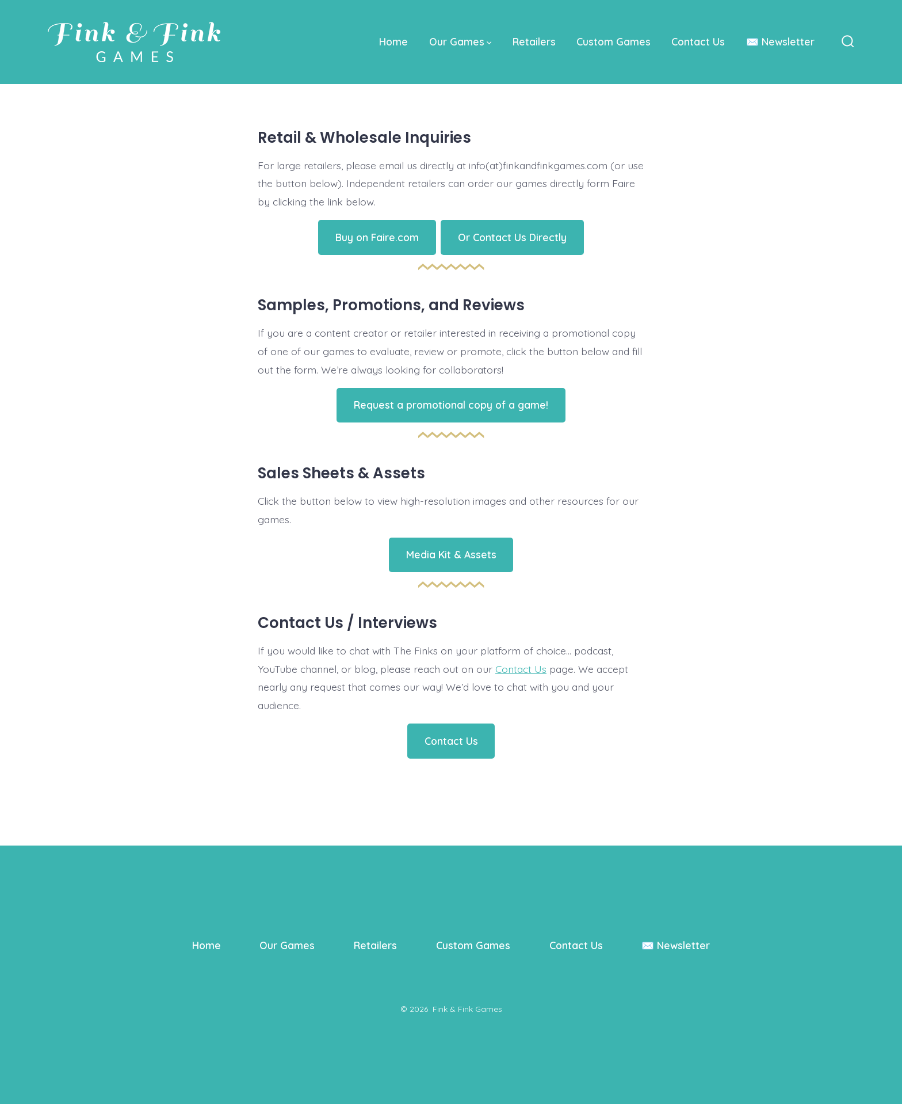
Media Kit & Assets (451, 554)
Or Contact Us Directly (512, 237)
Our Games (460, 41)
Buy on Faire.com (377, 237)
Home (393, 41)
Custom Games (613, 41)
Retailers (534, 41)
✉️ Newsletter (780, 41)
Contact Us (698, 41)
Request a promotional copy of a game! (451, 404)
